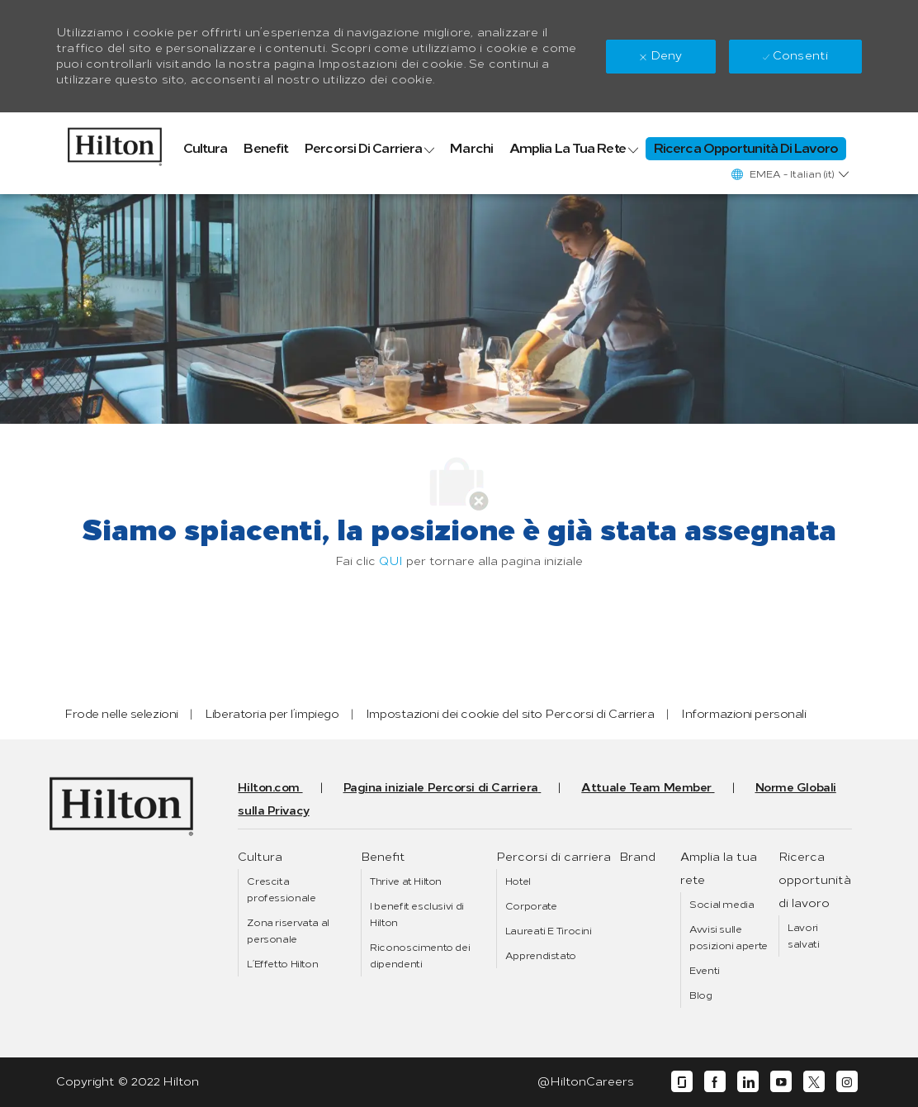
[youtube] (781, 1082)
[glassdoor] (682, 1082)
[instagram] (847, 1082)
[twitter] (814, 1082)
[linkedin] (748, 1082)
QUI (391, 561)
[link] (115, 142)
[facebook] (715, 1082)
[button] (789, 174)
